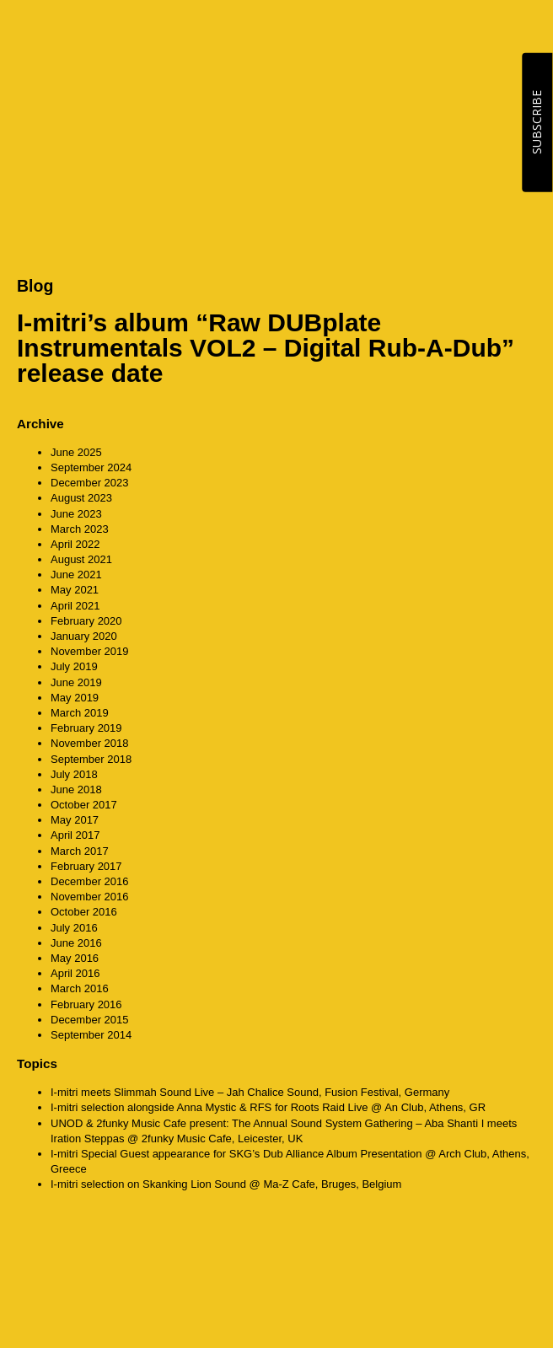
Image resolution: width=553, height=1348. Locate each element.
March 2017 (80, 851)
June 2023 (76, 514)
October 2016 (84, 911)
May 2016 (75, 958)
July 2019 (74, 666)
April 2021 (75, 605)
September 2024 (91, 467)
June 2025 (76, 452)
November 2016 (90, 896)
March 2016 (80, 988)
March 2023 (80, 529)
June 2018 (76, 789)
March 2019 (80, 712)
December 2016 (90, 881)
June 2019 (76, 682)
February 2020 (86, 621)
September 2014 (91, 1034)
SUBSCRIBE (537, 122)
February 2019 (86, 728)
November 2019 (90, 651)
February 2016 (86, 1004)
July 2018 (74, 774)
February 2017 (86, 866)
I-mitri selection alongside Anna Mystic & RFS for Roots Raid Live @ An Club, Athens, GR (268, 1107)
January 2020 (84, 636)
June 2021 (76, 574)
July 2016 (74, 927)
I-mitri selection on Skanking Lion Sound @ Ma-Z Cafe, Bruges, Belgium (226, 1184)
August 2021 (81, 559)
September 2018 (91, 759)
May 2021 (75, 589)
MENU (519, 33)
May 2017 (75, 820)
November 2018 (90, 743)
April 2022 (75, 544)
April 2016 (75, 973)
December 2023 (90, 482)
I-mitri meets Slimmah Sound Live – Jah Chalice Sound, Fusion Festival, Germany (250, 1092)
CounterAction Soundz (122, 34)
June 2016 (76, 943)
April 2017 (75, 835)
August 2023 (81, 497)
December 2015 (90, 1019)
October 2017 (84, 804)
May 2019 (75, 697)
